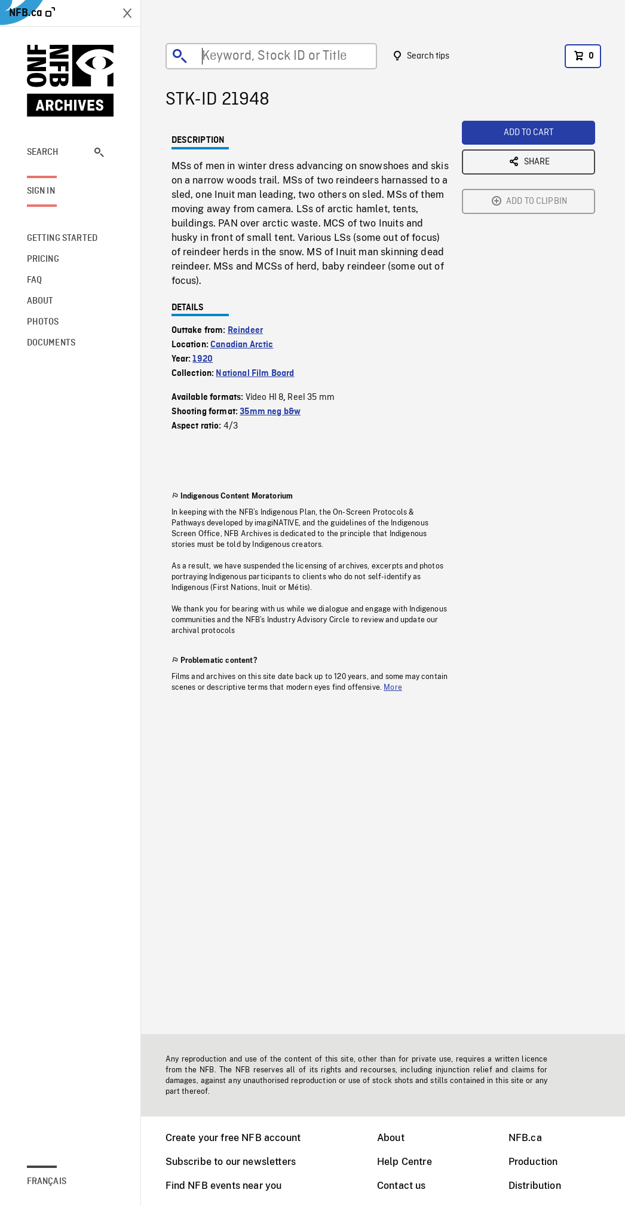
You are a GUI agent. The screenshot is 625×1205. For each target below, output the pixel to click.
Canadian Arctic (241, 345)
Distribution (534, 1185)
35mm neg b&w (270, 412)
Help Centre (404, 1161)
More (393, 687)
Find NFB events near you (224, 1185)
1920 (202, 359)
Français (46, 1181)
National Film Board (255, 373)
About (391, 1137)
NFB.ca (525, 1137)
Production (533, 1161)
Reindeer (245, 330)
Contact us (401, 1185)
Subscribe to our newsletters (231, 1161)
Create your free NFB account (233, 1137)
